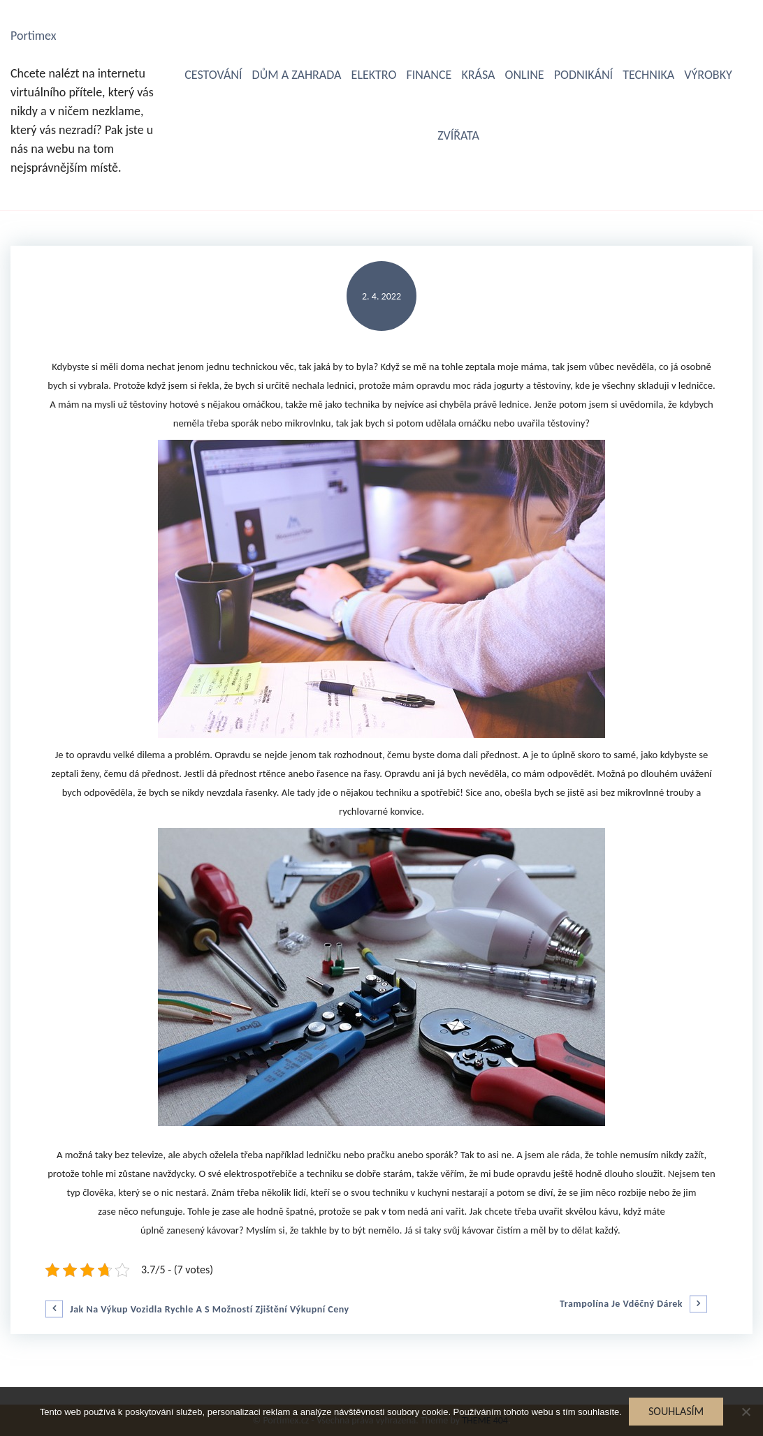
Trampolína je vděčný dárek (621, 1304)
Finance (428, 74)
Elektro (374, 74)
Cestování (213, 74)
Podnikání (583, 74)
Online (524, 74)
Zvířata (458, 135)
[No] (746, 1412)
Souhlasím (676, 1411)
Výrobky (708, 74)
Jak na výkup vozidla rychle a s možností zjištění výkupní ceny (209, 1309)
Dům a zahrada (297, 74)
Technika (648, 74)
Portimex (33, 35)
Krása (478, 74)
